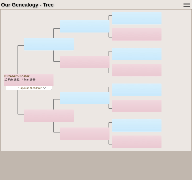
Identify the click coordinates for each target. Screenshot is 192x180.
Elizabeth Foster (16, 76)
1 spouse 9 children (32, 88)
